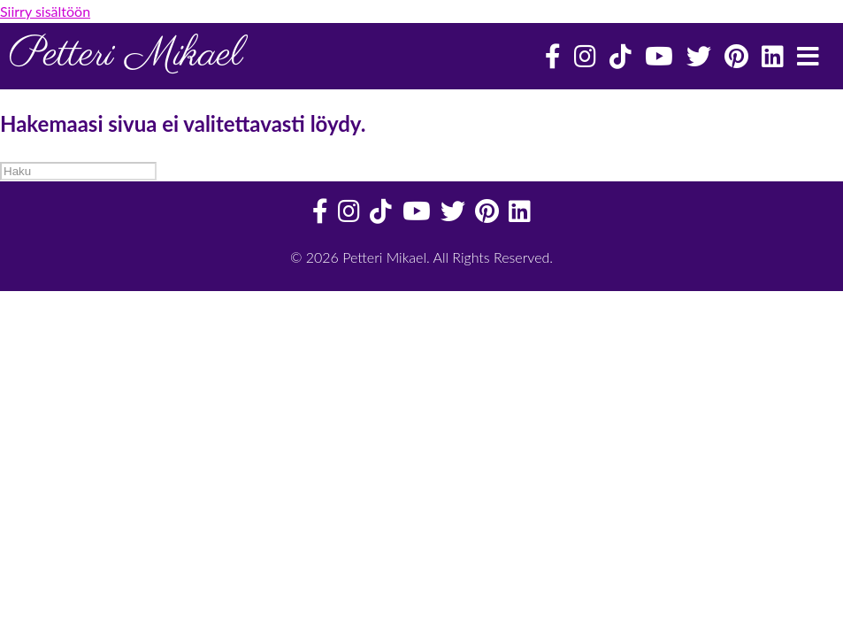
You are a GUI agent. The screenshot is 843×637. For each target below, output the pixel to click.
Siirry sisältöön (45, 11)
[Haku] (78, 171)
